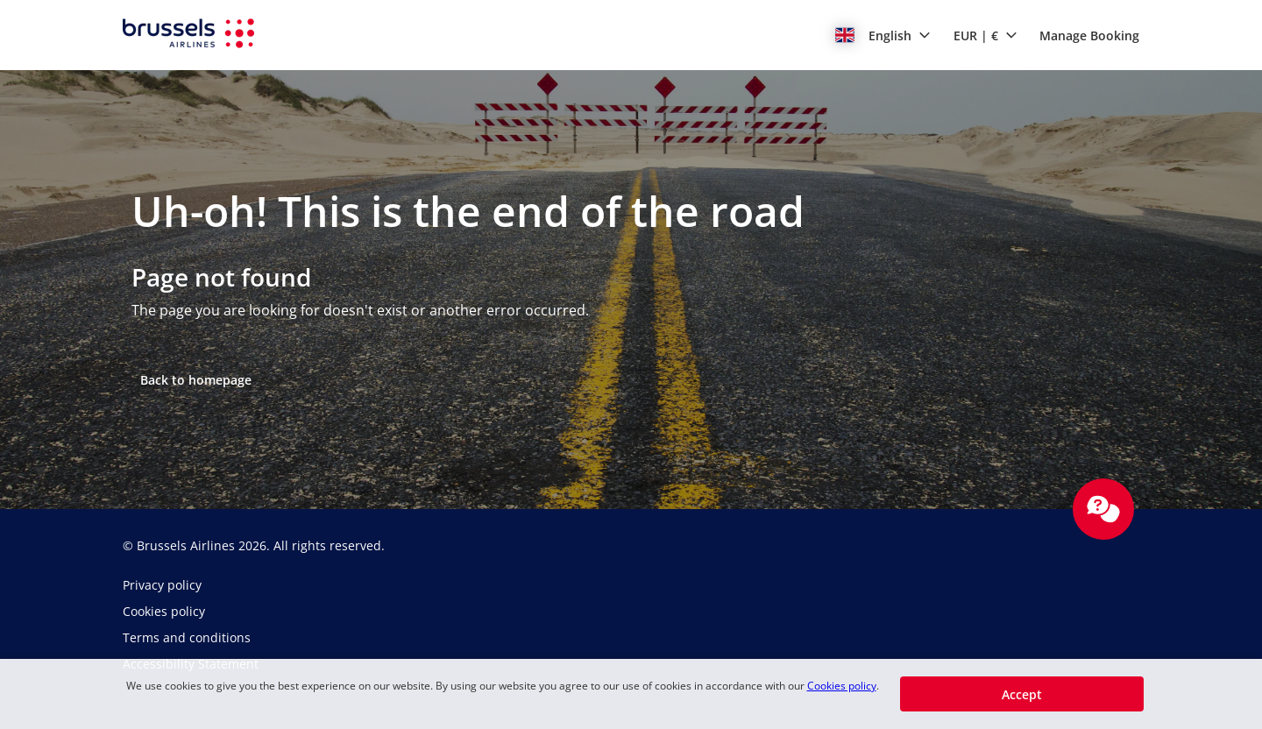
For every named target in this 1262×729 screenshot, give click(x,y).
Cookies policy (841, 685)
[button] (883, 35)
